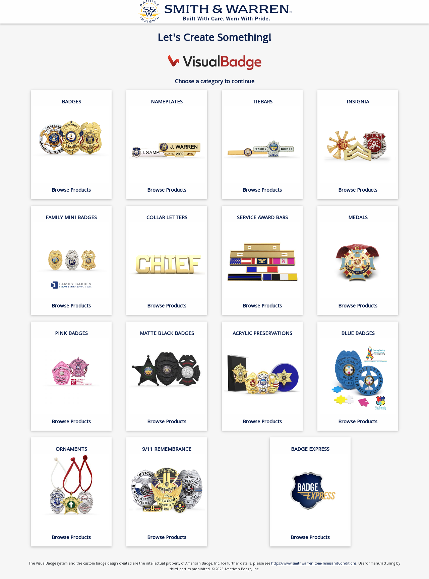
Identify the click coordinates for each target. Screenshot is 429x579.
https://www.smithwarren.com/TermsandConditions (313, 564)
